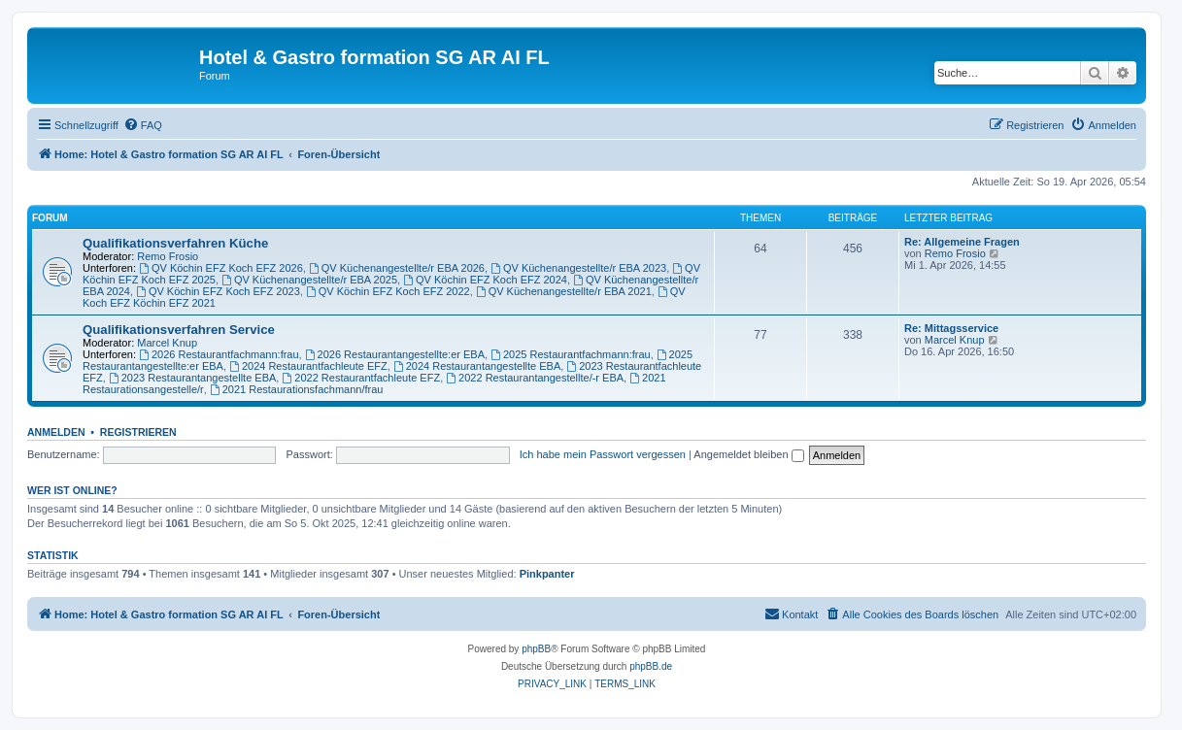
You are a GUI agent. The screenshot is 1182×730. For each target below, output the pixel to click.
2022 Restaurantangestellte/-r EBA (535, 377)
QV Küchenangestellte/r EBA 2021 (564, 291)
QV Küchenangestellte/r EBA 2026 (397, 268)
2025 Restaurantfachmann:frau (570, 354)
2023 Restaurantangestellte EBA (192, 377)
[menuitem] (142, 125)
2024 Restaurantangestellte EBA (476, 366)
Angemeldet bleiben (748, 454)
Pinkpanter (547, 574)
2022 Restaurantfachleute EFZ (361, 377)
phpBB (536, 649)
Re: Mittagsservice (951, 328)
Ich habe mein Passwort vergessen (603, 454)
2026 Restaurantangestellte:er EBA (395, 354)
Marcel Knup (167, 342)
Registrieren (138, 432)
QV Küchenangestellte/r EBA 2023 (578, 268)
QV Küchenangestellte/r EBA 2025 (309, 279)
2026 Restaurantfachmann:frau (219, 354)
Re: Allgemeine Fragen (962, 242)
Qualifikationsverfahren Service (179, 329)
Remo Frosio (167, 256)
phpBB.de (650, 666)
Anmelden (56, 432)
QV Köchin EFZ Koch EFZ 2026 (221, 268)
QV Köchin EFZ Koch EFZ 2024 (485, 279)
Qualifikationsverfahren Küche (175, 243)
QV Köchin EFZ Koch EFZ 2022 (388, 291)
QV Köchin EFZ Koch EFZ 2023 (218, 291)
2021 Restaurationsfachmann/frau (297, 389)
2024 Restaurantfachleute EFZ (308, 366)
